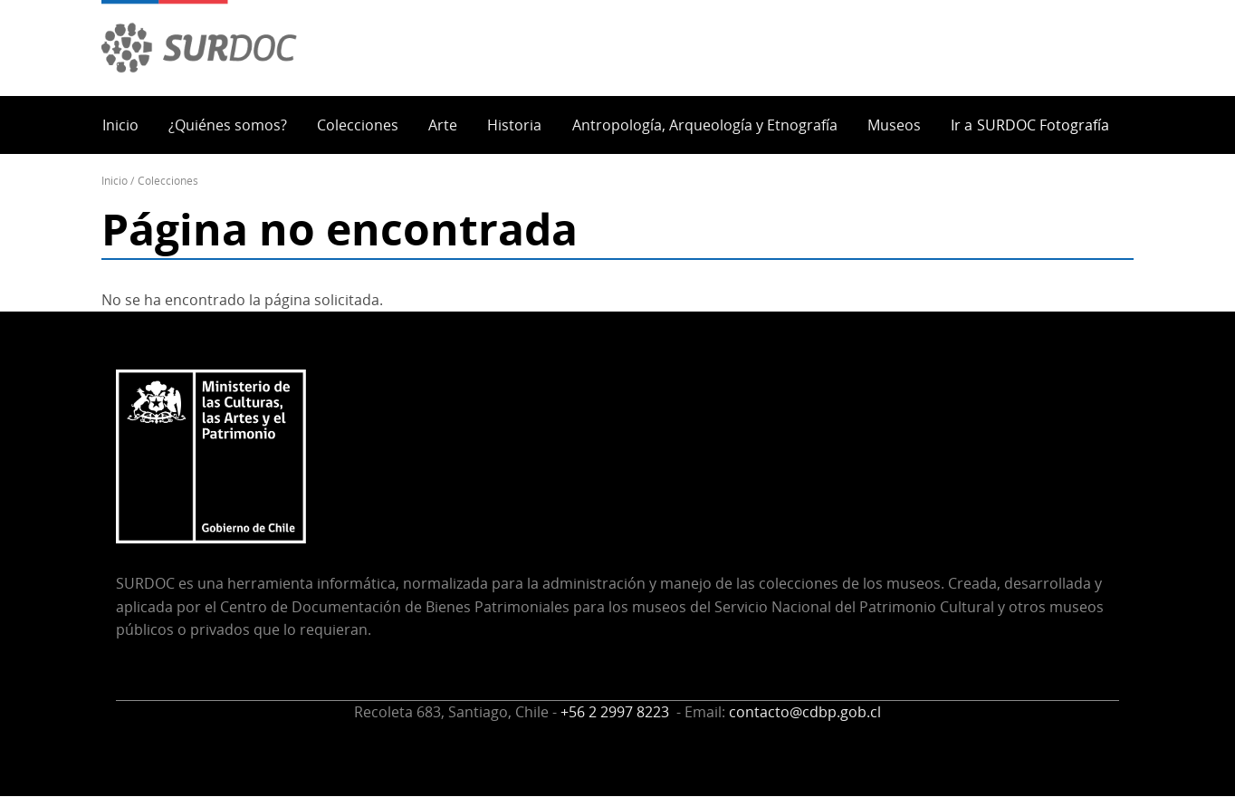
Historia (514, 125)
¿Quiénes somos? (227, 125)
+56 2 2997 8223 (616, 712)
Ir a (1030, 125)
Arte (442, 125)
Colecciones (357, 125)
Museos (894, 125)
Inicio (120, 125)
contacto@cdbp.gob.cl (805, 712)
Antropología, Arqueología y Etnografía (705, 125)
